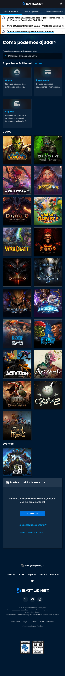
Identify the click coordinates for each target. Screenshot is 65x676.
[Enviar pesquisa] (5, 56)
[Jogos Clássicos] (48, 333)
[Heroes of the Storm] (48, 303)
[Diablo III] (17, 272)
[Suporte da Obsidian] (48, 364)
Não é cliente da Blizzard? (32, 532)
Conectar (32, 513)
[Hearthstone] (48, 180)
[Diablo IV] (48, 149)
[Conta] (17, 81)
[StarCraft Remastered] (17, 303)
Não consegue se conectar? (33, 525)
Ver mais (38, 63)
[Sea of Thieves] (17, 425)
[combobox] (32, 56)
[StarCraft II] (48, 272)
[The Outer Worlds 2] (48, 395)
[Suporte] (17, 113)
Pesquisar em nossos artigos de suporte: (20, 51)
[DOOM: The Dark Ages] (17, 395)
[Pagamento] (48, 81)
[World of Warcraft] (17, 149)
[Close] (63, 19)
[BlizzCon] (17, 462)
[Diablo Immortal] (17, 211)
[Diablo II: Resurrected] (48, 241)
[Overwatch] (17, 180)
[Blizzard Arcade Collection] (17, 333)
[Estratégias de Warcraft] (17, 241)
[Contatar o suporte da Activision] (17, 364)
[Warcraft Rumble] (48, 211)
